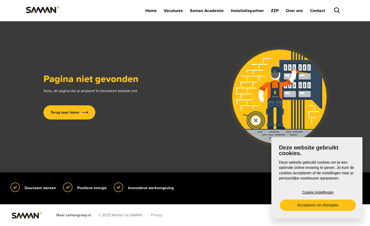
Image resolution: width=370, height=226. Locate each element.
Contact (317, 10)
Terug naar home (64, 112)
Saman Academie (207, 10)
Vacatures (173, 10)
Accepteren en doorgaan (317, 205)
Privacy (157, 215)
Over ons (294, 10)
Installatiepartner (247, 10)
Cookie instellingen (318, 192)
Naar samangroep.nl (73, 215)
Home (151, 10)
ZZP (275, 10)
